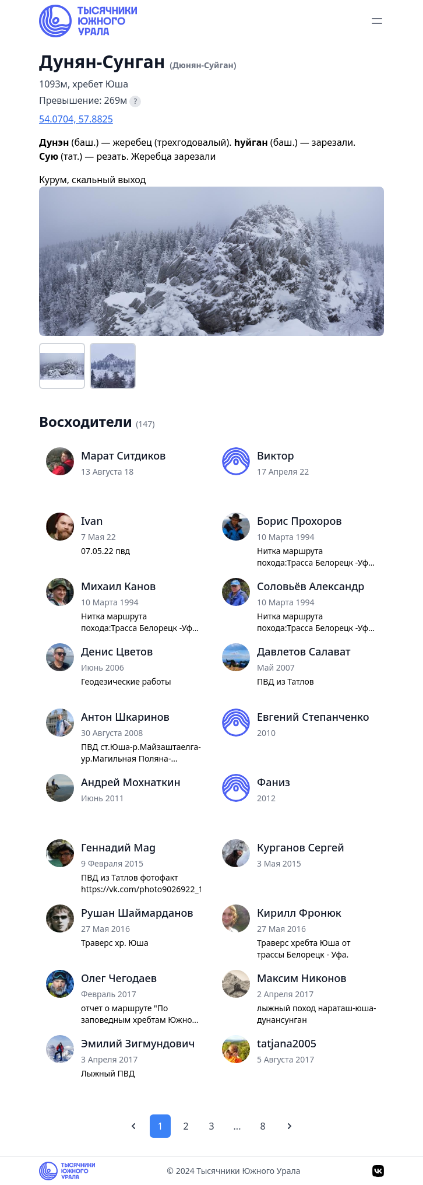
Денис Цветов (117, 651)
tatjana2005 (286, 1043)
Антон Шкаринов (125, 717)
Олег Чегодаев (119, 978)
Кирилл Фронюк (299, 913)
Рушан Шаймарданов (137, 913)
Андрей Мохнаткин (131, 782)
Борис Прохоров (299, 521)
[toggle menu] (377, 21)
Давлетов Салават (304, 651)
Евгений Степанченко (313, 717)
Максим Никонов (302, 978)
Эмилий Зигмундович (138, 1043)
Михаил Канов (118, 586)
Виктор (275, 455)
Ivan (92, 521)
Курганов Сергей (300, 847)
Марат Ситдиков (123, 455)
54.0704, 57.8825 (76, 119)
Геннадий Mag (118, 847)
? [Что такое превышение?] (135, 101)
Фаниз (273, 782)
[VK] (378, 1171)
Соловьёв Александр (310, 586)
